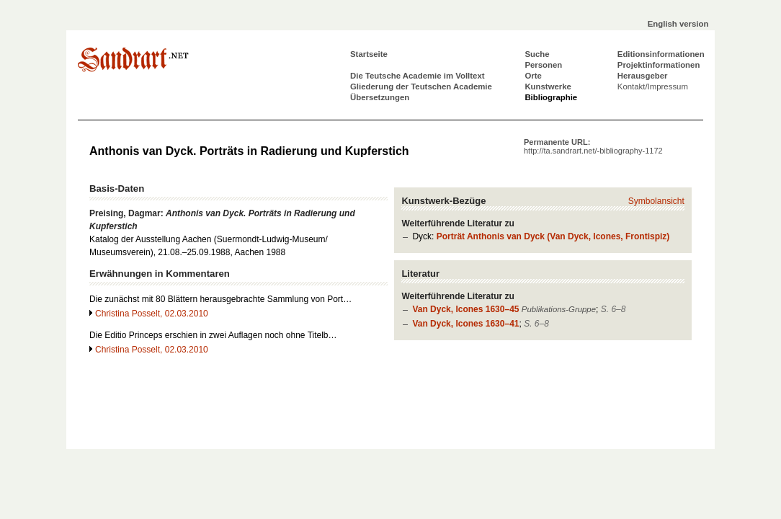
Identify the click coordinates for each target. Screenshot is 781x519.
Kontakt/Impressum (652, 86)
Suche (537, 54)
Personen (543, 65)
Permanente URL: (593, 146)
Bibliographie (551, 97)
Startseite (369, 54)
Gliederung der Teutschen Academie (421, 86)
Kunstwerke (548, 86)
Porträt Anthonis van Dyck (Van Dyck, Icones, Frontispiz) (553, 236)
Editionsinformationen (661, 54)
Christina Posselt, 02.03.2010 (151, 314)
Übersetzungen (379, 97)
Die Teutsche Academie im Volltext (417, 75)
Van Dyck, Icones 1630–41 (465, 324)
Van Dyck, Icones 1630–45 (465, 309)
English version (678, 23)
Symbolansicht (656, 201)
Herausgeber (642, 75)
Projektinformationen (658, 65)
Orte (533, 75)
